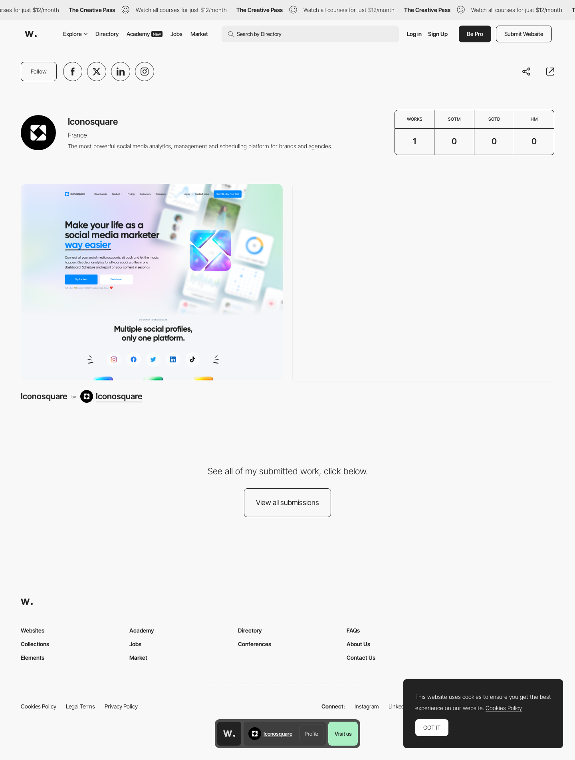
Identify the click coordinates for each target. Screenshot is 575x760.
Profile (311, 733)
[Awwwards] (31, 34)
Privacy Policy (121, 706)
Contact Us (361, 657)
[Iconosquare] (152, 282)
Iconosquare (44, 396)
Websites (32, 630)
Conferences (254, 644)
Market (199, 33)
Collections (35, 644)
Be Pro (475, 33)
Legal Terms (80, 706)
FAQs (353, 630)
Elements (32, 657)
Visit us (343, 733)
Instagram (367, 706)
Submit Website (523, 33)
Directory (107, 33)
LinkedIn (399, 706)
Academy (145, 33)
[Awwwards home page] (229, 734)
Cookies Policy (38, 706)
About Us (358, 644)
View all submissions (287, 502)
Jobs (176, 33)
